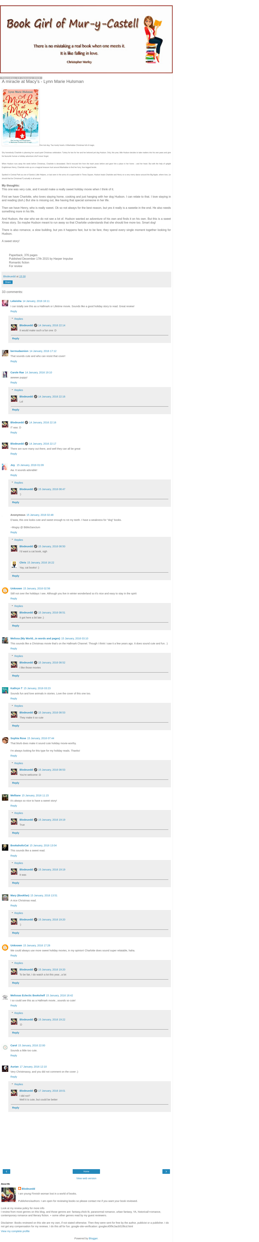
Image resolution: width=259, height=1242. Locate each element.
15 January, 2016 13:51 (43, 895)
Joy (13, 465)
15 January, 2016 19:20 (51, 919)
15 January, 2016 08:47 (51, 489)
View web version (86, 1178)
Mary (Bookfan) (19, 895)
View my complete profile (15, 1231)
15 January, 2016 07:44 (40, 738)
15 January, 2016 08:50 (51, 546)
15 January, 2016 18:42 (59, 995)
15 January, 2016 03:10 (74, 638)
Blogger (93, 1238)
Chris (22, 562)
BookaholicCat (19, 845)
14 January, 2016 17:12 (42, 351)
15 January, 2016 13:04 (43, 845)
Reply (13, 311)
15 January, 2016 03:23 (37, 688)
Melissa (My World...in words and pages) (35, 638)
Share (8, 282)
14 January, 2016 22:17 (42, 443)
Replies (18, 318)
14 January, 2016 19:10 (38, 372)
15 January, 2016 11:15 (35, 795)
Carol (13, 1045)
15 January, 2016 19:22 (51, 1019)
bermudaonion (19, 351)
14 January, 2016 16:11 (36, 301)
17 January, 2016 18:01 (51, 1090)
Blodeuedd (26, 325)
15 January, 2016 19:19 (51, 819)
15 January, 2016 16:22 (40, 562)
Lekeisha (16, 301)
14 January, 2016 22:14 (51, 325)
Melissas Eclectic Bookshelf (27, 995)
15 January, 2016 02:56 (36, 588)
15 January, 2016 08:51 (51, 612)
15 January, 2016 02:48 (39, 514)
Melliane (15, 795)
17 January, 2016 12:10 (33, 1066)
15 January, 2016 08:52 (51, 662)
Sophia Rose (18, 738)
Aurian (14, 1066)
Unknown (16, 588)
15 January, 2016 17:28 (36, 945)
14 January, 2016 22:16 (51, 396)
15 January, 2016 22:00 (31, 1045)
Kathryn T (16, 688)
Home (86, 1171)
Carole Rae (17, 372)
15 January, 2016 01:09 (30, 465)
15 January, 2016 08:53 (51, 712)
